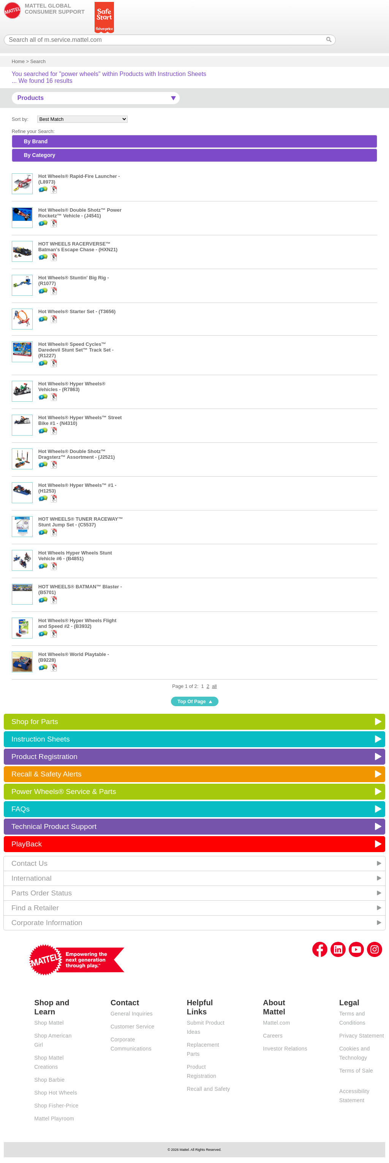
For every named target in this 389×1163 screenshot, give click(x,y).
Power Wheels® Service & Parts (63, 791)
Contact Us (29, 863)
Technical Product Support (53, 826)
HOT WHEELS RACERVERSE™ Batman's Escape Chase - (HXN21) (78, 246)
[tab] (195, 141)
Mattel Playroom (54, 1118)
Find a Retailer (35, 908)
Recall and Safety (208, 1089)
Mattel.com (276, 1023)
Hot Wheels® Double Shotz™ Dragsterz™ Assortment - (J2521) (76, 454)
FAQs (20, 809)
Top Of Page (191, 701)
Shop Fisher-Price (56, 1106)
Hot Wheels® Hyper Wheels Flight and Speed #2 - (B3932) (77, 623)
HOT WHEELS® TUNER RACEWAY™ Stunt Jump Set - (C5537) (80, 522)
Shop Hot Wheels (55, 1093)
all (214, 686)
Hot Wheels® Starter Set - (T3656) (77, 311)
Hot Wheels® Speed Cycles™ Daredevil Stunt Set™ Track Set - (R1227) (76, 349)
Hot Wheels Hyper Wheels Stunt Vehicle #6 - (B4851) (75, 555)
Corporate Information (46, 923)
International (31, 878)
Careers (273, 1036)
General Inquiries (132, 1014)
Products (30, 98)
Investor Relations (285, 1049)
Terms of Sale (356, 1071)
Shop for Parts (34, 722)
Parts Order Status (41, 893)
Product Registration (44, 757)
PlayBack (26, 844)
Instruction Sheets (40, 739)
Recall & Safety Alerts (46, 774)
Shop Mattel (48, 1023)
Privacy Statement (361, 1036)
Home (18, 61)
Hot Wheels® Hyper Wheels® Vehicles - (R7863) (72, 386)
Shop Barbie (49, 1080)
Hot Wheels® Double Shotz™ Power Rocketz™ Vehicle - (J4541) (80, 213)
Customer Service (132, 1027)
